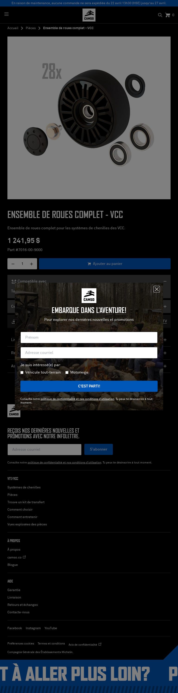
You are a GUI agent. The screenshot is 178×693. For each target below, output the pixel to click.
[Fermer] (156, 289)
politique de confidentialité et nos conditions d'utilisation (77, 399)
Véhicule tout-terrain (43, 372)
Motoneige (79, 372)
